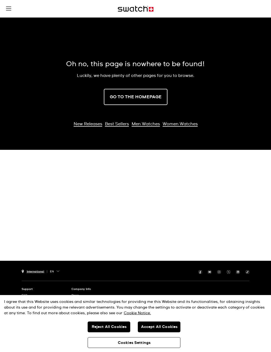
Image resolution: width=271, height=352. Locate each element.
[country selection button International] (33, 271)
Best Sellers (117, 124)
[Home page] (135, 9)
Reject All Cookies (109, 327)
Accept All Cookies (159, 327)
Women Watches (180, 124)
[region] (135, 323)
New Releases (88, 124)
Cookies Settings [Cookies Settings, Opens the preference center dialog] (134, 343)
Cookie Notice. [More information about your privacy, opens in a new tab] (137, 313)
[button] (8, 8)
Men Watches (146, 124)
